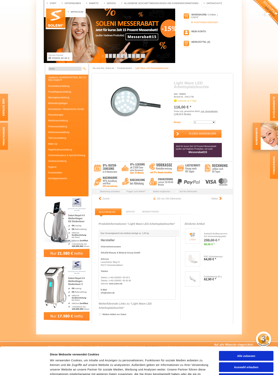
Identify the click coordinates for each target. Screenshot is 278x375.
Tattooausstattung (57, 138)
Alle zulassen (246, 328)
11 (143, 56)
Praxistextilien (55, 172)
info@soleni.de (108, 293)
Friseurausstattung (57, 126)
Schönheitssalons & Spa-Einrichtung (66, 155)
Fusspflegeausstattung (59, 91)
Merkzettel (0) (200, 42)
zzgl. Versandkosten (209, 111)
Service (111, 3)
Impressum (77, 12)
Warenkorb (199, 14)
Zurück (105, 198)
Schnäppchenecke (57, 178)
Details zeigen (202, 367)
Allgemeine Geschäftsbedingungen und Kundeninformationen (161, 3)
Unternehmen (73, 3)
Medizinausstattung (58, 120)
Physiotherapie (55, 115)
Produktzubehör (125, 68)
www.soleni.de (115, 283)
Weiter (215, 198)
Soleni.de (55, 19)
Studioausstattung (57, 161)
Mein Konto (198, 31)
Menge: (177, 122)
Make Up (52, 144)
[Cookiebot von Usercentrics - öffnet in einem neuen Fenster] (24, 367)
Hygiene (52, 167)
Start (53, 3)
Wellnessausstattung (58, 132)
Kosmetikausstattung (58, 86)
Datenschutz (214, 3)
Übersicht (175, 198)
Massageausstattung (58, 97)
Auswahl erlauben (246, 339)
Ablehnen (246, 350)
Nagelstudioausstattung (60, 149)
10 (138, 56)
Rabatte (94, 3)
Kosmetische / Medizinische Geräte (66, 109)
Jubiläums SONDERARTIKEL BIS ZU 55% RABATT (67, 78)
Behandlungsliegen (58, 103)
